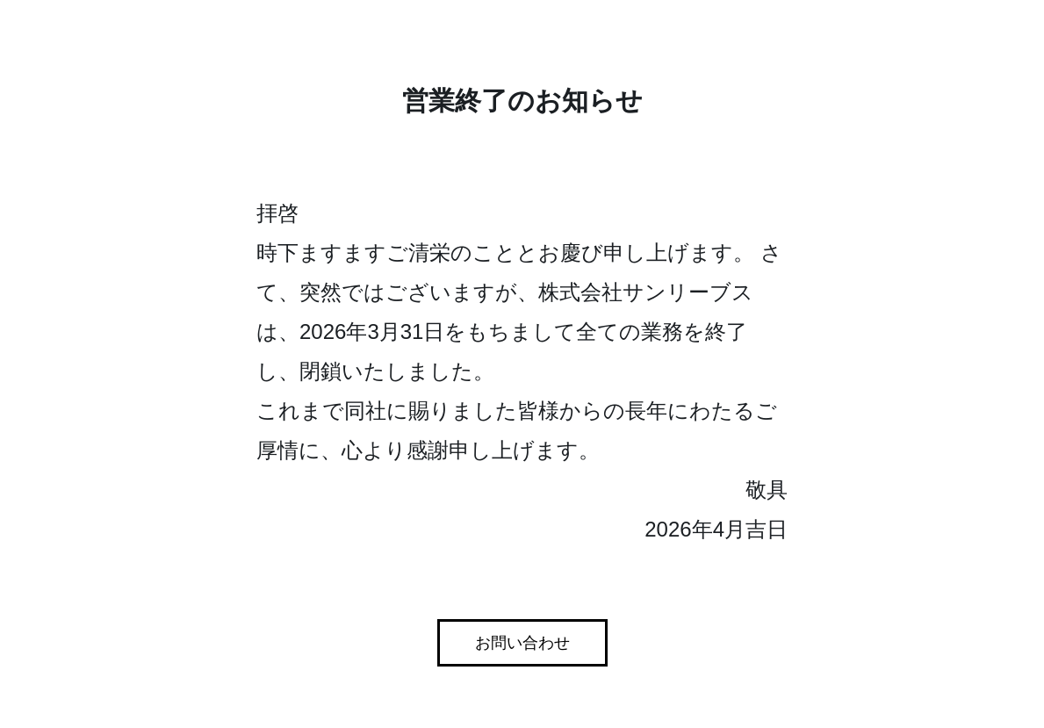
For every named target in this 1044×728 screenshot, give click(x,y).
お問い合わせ (522, 643)
